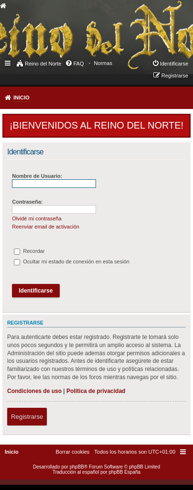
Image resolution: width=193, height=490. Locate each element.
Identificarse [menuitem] (174, 63)
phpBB (77, 466)
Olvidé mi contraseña (36, 218)
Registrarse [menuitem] (174, 75)
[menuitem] (103, 63)
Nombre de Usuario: (37, 176)
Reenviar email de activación (45, 226)
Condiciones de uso (34, 391)
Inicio (21, 97)
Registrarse (27, 416)
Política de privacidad (95, 391)
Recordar (29, 251)
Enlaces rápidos (8, 62)
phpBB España (124, 472)
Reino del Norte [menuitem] (43, 63)
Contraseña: (27, 202)
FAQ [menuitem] (78, 63)
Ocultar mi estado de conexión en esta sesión (71, 261)
